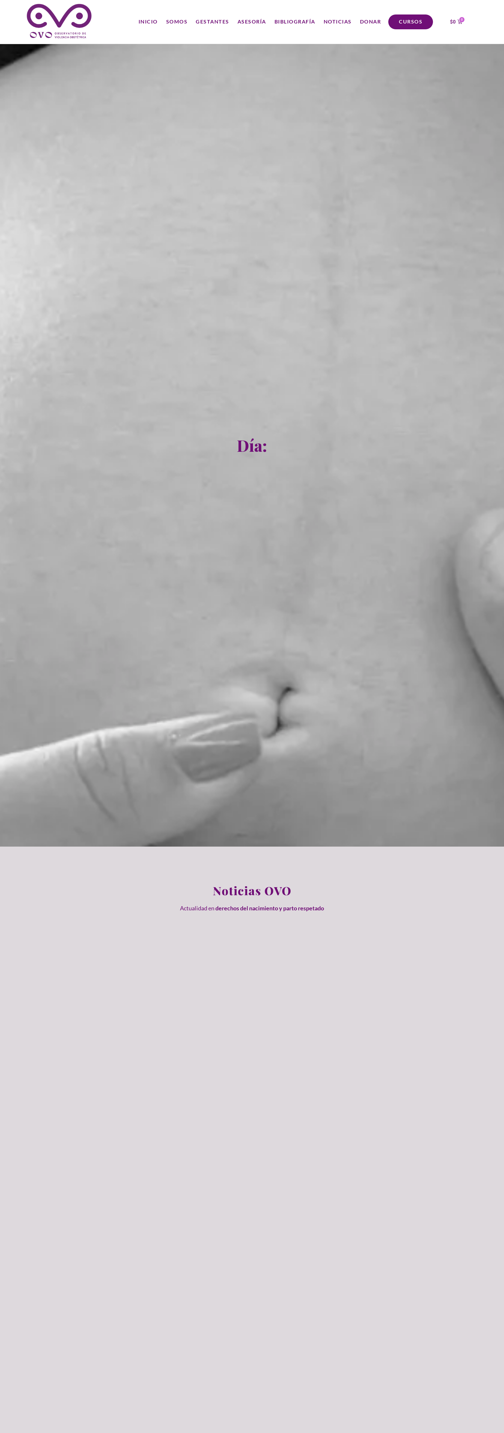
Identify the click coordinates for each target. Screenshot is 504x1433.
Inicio (148, 21)
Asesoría (252, 21)
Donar (370, 21)
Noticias (338, 21)
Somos (177, 21)
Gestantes (212, 21)
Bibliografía (294, 21)
